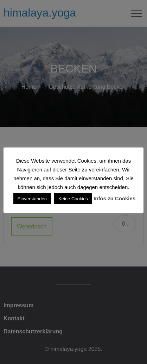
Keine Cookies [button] (73, 198)
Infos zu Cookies (114, 198)
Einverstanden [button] (32, 198)
